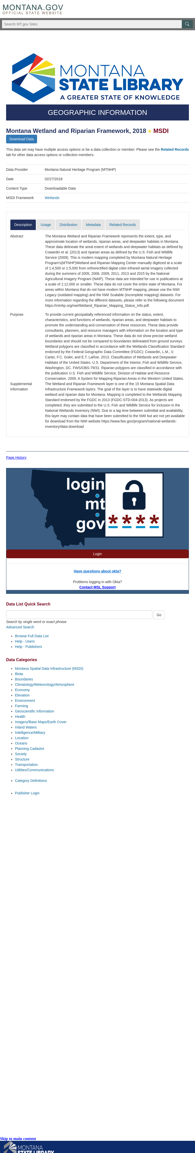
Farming (21, 706)
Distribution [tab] (68, 225)
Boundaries (24, 679)
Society (21, 754)
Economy (22, 690)
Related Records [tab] (122, 225)
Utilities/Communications (34, 770)
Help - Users (25, 641)
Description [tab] (23, 225)
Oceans (21, 743)
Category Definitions (31, 781)
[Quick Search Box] (79, 614)
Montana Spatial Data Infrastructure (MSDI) (49, 668)
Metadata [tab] (93, 225)
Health (20, 717)
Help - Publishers (28, 647)
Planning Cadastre (29, 749)
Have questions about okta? (97, 571)
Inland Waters (26, 727)
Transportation (26, 765)
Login (97, 554)
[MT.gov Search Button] (187, 24)
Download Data (21, 139)
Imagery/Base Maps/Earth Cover (41, 722)
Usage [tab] (46, 225)
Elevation (22, 695)
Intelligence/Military (30, 733)
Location (21, 738)
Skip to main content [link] (18, 1138)
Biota (19, 674)
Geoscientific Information (34, 711)
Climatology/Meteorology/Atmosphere (44, 684)
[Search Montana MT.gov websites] (97, 24)
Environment (25, 701)
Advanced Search (20, 627)
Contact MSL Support (97, 587)
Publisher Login (27, 793)
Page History (16, 458)
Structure (22, 759)
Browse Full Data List (31, 636)
